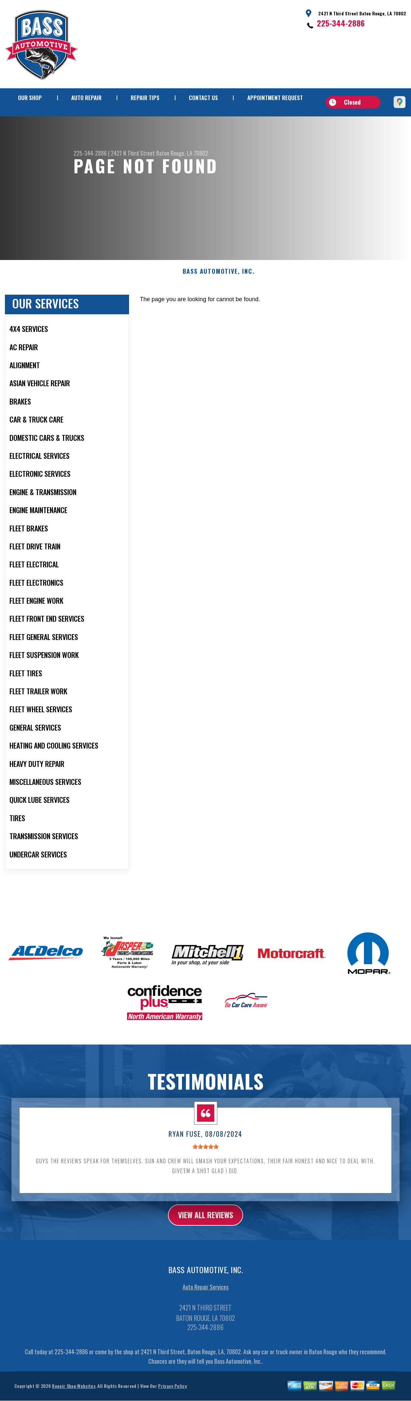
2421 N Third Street (133, 153)
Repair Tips (145, 98)
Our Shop (30, 98)
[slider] (205, 1153)
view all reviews (205, 1221)
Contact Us (203, 98)
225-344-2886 (341, 23)
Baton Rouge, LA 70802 (182, 153)
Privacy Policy (172, 1392)
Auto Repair (86, 98)
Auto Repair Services (205, 1293)
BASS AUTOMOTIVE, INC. (219, 278)
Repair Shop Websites (73, 1392)
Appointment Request (275, 98)
